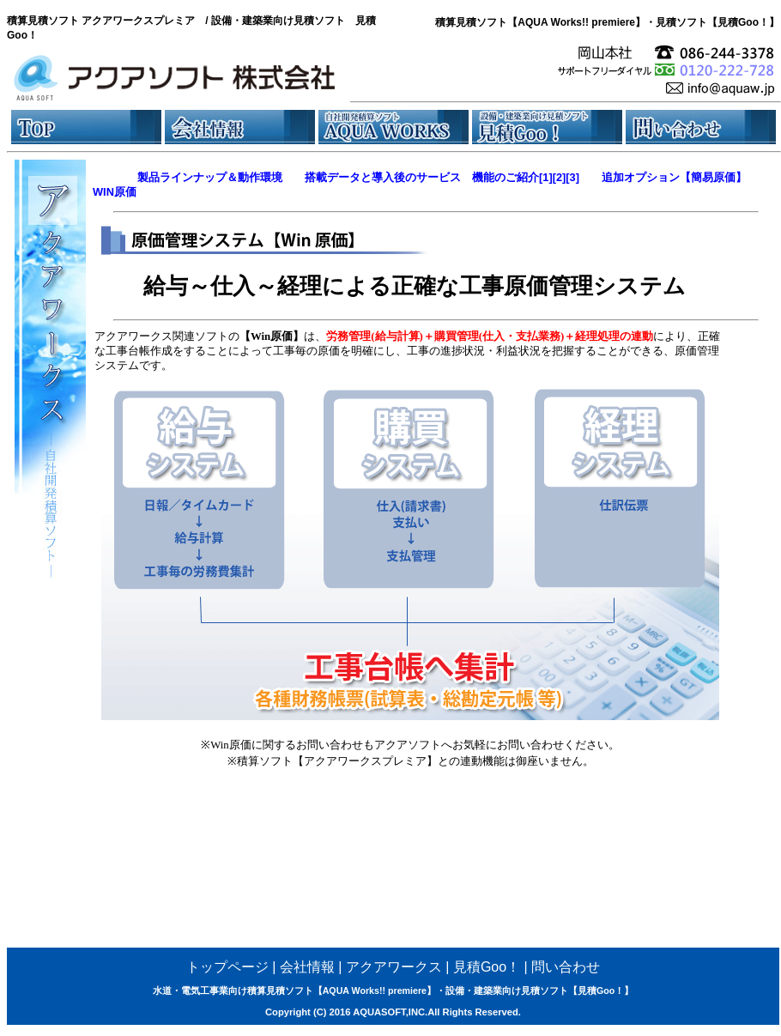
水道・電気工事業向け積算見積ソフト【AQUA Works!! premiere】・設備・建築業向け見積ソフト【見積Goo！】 (393, 990)
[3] (572, 177)
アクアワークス (394, 967)
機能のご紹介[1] (512, 177)
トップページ (227, 967)
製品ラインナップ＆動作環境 (209, 177)
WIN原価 (114, 191)
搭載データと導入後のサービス (383, 177)
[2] (559, 177)
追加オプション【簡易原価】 (674, 177)
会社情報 (307, 967)
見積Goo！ (486, 967)
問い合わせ (565, 967)
